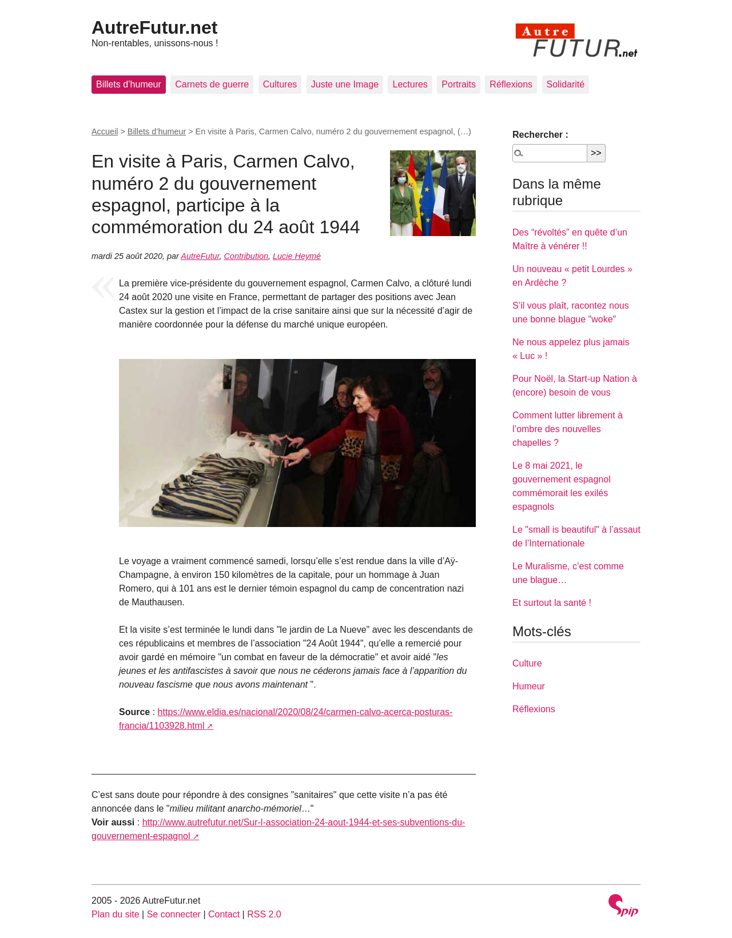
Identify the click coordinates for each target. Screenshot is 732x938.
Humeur (528, 686)
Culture (527, 663)
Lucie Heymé (297, 256)
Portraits (458, 84)
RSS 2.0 (264, 914)
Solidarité (566, 84)
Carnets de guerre (212, 84)
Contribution (246, 256)
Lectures (409, 84)
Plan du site (116, 914)
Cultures (280, 84)
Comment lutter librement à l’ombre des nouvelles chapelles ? (567, 429)
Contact (224, 914)
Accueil (105, 131)
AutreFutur (200, 256)
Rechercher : (540, 134)
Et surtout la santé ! (551, 603)
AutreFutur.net (154, 27)
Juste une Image (345, 84)
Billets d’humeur (128, 84)
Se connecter (174, 914)
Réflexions (511, 84)
